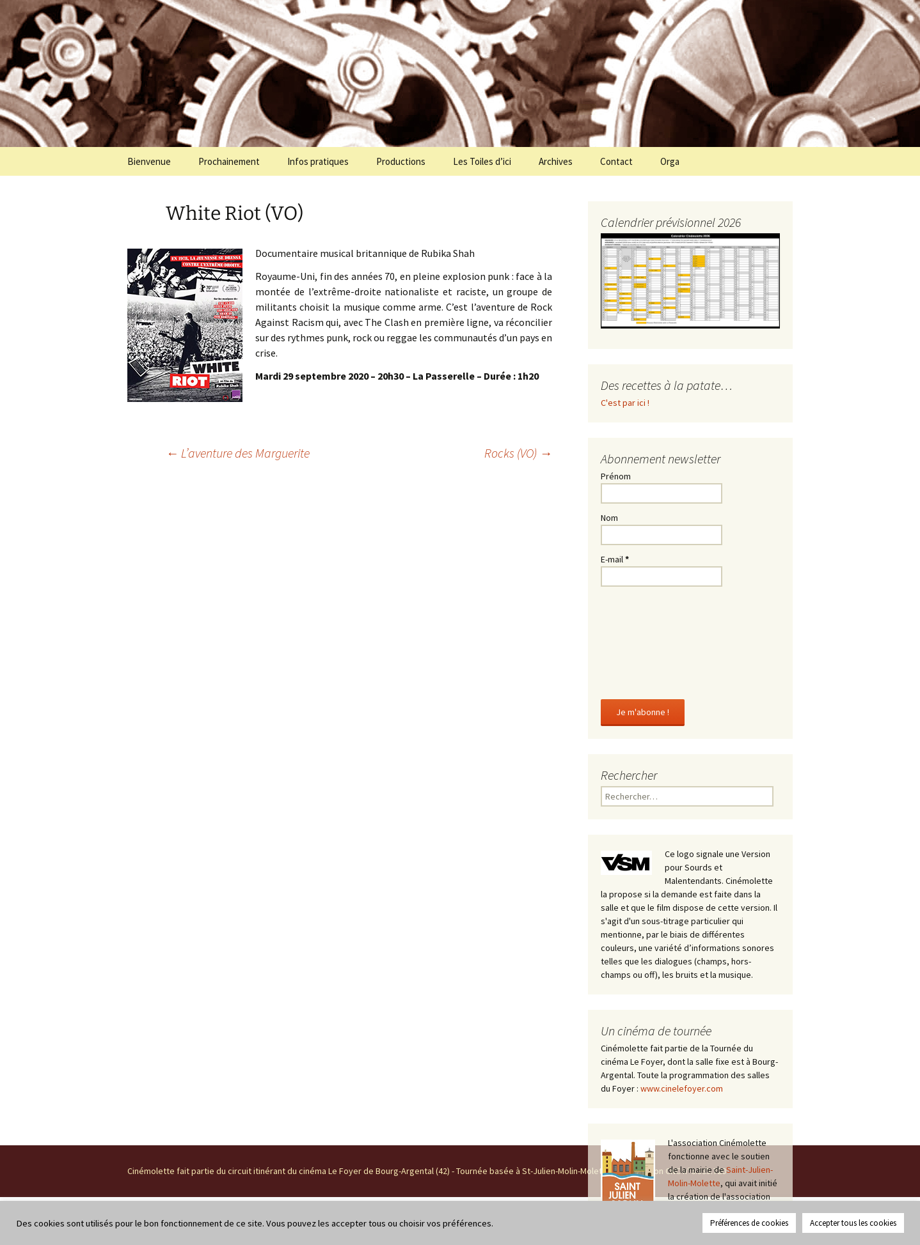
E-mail (615, 559)
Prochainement (229, 161)
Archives (556, 161)
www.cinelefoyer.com (681, 1088)
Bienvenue (149, 161)
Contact (616, 161)
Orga (669, 161)
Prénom (616, 476)
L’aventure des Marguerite (238, 453)
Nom (609, 517)
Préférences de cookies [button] (749, 1223)
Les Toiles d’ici (482, 161)
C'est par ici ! (625, 402)
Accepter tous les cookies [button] (853, 1223)
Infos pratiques (318, 161)
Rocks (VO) (518, 453)
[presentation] (653, 640)
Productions (400, 161)
